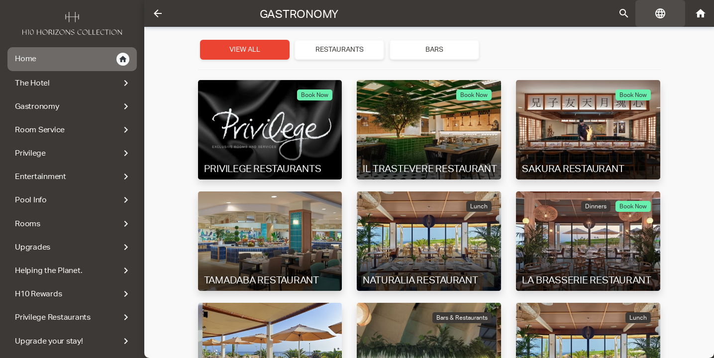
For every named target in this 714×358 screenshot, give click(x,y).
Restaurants (339, 49)
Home (72, 59)
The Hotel (73, 83)
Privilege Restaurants (73, 317)
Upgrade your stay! (73, 341)
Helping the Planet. (73, 270)
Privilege (73, 153)
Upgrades (73, 247)
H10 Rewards (73, 294)
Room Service (73, 130)
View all (244, 49)
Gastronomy (73, 106)
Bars (434, 49)
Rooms (73, 224)
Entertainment (73, 176)
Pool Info (73, 200)
